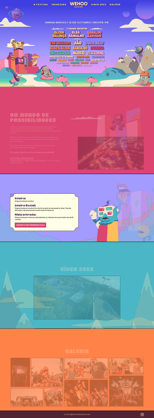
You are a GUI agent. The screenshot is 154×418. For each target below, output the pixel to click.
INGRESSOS (59, 5)
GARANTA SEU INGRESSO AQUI (30, 236)
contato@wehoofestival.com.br (77, 414)
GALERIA (115, 5)
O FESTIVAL (41, 5)
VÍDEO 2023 (98, 5)
